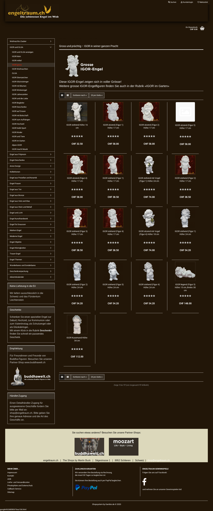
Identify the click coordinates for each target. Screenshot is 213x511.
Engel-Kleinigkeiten (18, 248)
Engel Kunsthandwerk (19, 219)
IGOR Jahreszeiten (20, 94)
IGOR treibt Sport (19, 128)
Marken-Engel (15, 230)
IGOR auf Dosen (19, 111)
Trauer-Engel (15, 254)
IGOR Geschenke (19, 107)
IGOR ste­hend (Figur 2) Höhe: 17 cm (185, 179)
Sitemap (10, 492)
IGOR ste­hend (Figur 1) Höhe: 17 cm (113, 179)
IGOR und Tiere (18, 136)
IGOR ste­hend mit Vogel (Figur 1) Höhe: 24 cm (149, 179)
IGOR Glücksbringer (20, 82)
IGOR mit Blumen (19, 86)
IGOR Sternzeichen (20, 77)
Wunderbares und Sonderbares (23, 265)
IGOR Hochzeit (18, 124)
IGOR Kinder (17, 132)
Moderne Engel (16, 236)
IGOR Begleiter (18, 103)
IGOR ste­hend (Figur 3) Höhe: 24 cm (113, 286)
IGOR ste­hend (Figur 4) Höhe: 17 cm (113, 232)
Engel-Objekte (15, 242)
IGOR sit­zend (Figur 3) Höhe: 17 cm (185, 126)
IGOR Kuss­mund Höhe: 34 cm (77, 339)
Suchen (172, 2)
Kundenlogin (187, 2)
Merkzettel (202, 2)
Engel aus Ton (15, 189)
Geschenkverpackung (19, 271)
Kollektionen (15, 172)
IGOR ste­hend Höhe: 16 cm (77, 126)
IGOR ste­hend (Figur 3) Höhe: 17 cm (77, 232)
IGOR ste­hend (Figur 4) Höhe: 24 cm (149, 286)
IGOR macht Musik (20, 149)
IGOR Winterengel (19, 90)
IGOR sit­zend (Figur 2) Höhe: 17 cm (149, 126)
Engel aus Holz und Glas (20, 201)
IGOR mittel (17, 60)
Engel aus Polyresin (18, 154)
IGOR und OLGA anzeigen (22, 52)
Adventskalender (17, 277)
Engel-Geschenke (17, 160)
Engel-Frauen (15, 183)
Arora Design (15, 166)
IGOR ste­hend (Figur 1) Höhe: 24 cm (185, 232)
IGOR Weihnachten (20, 69)
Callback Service (14, 489)
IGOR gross (17, 65)
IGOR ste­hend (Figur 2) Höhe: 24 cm (77, 286)
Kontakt (10, 476)
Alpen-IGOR (17, 145)
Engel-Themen (16, 259)
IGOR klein (16, 56)
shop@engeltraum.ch (158, 460)
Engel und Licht (16, 213)
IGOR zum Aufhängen (21, 120)
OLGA (14, 73)
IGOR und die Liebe (20, 98)
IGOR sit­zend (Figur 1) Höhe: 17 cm (113, 126)
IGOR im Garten (18, 141)
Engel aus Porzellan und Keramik (23, 178)
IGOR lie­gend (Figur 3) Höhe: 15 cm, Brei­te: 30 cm (185, 287)
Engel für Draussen (18, 224)
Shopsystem (97, 504)
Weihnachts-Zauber (18, 41)
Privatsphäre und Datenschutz (20, 485)
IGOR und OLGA (16, 47)
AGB (9, 479)
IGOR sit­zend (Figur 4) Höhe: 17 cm (77, 179)
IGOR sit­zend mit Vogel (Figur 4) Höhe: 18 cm (149, 232)
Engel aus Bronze (17, 195)
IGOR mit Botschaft (20, 115)
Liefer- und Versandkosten (18, 482)
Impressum (12, 472)
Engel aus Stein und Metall (21, 207)
